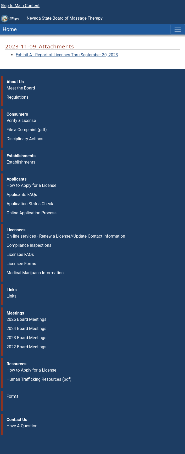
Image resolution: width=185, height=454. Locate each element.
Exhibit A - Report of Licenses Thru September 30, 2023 (67, 54)
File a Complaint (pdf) (27, 129)
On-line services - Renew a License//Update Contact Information (66, 236)
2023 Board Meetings (26, 337)
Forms (13, 396)
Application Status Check (30, 203)
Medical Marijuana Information (35, 272)
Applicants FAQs (22, 194)
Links (11, 296)
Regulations (18, 97)
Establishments (21, 162)
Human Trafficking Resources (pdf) (39, 379)
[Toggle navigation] (177, 29)
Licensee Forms (21, 263)
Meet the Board (21, 88)
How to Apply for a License (31, 185)
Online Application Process (32, 212)
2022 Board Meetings (26, 346)
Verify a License (21, 120)
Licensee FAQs (20, 254)
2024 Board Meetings (26, 328)
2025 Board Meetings (26, 319)
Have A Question (22, 425)
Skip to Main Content (20, 5)
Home (8, 29)
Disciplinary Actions (25, 138)
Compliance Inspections (29, 245)
